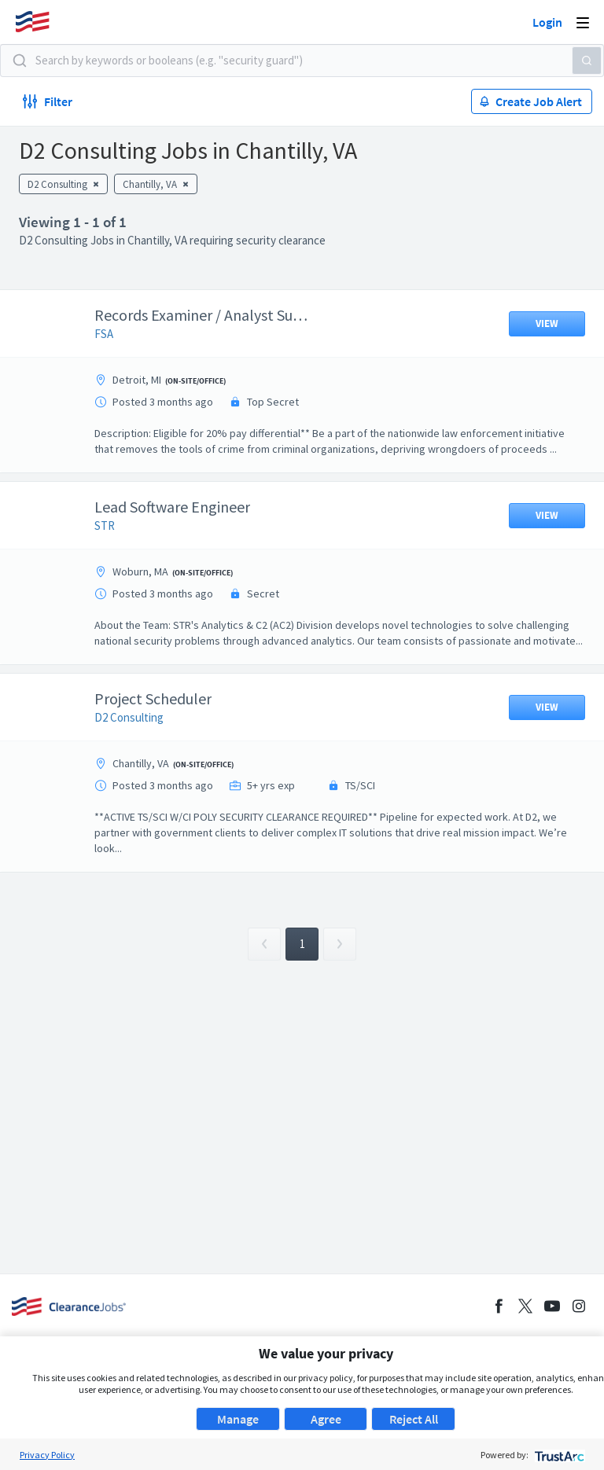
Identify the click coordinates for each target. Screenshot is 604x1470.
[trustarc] (557, 1455)
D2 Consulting (140, 748)
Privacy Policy (47, 1455)
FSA (115, 333)
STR (116, 541)
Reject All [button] (413, 1419)
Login (547, 22)
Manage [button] (238, 1419)
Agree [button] (326, 1419)
